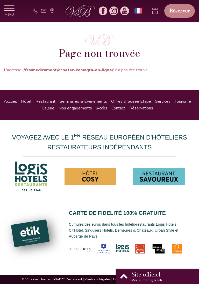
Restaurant (45, 101)
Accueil (10, 101)
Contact (118, 108)
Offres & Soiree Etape (131, 101)
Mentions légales (97, 279)
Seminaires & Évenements (83, 101)
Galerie (48, 108)
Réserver (179, 11)
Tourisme (183, 101)
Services (162, 101)
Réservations (141, 108)
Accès (101, 108)
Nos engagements (75, 108)
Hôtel (26, 101)
